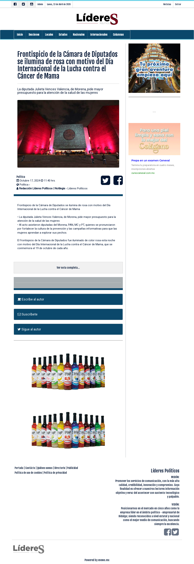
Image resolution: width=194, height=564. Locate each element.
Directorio (59, 468)
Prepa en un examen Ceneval (150, 160)
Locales (49, 34)
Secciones (34, 34)
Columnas (118, 34)
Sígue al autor (29, 329)
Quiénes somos (44, 468)
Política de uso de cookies (28, 472)
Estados (63, 34)
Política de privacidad (55, 472)
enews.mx (103, 560)
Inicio (20, 34)
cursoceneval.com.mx (142, 173)
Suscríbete (28, 314)
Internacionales (98, 34)
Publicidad (72, 468)
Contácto (30, 468)
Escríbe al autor (31, 299)
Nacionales (79, 34)
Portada (19, 468)
